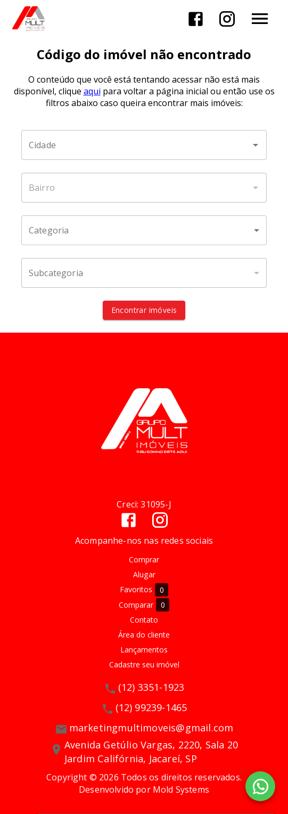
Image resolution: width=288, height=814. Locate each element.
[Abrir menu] (260, 19)
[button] (144, 230)
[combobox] (144, 145)
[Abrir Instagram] (227, 19)
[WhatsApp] (260, 786)
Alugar (144, 574)
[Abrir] (255, 145)
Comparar (144, 604)
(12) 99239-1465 (151, 707)
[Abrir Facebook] (195, 19)
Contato (144, 620)
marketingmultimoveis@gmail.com (151, 727)
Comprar (144, 559)
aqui (92, 91)
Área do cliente (144, 635)
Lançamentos (144, 649)
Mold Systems (181, 789)
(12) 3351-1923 (151, 687)
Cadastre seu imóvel (144, 664)
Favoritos (144, 590)
